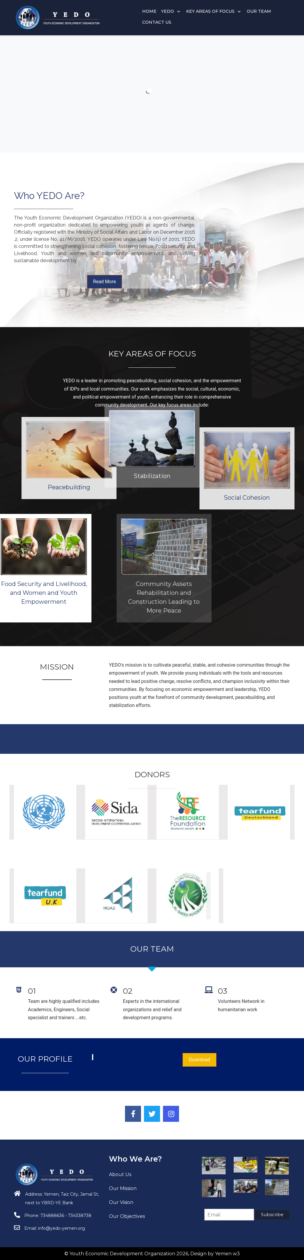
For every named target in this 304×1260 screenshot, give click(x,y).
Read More (104, 281)
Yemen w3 (227, 1253)
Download (199, 1060)
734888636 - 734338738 (65, 1215)
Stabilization (152, 406)
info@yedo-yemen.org (61, 1228)
